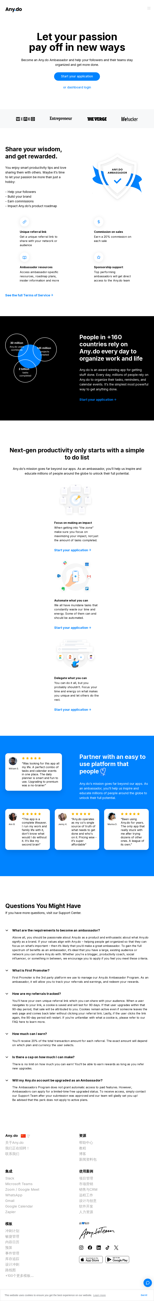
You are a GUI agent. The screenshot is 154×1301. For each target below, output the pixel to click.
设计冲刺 (12, 1266)
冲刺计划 (12, 1232)
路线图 (10, 1271)
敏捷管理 (12, 1238)
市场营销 (86, 1185)
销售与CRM (88, 1191)
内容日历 (12, 1243)
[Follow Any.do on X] (116, 1249)
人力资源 (86, 1213)
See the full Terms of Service (29, 295)
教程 (82, 1150)
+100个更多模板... (19, 1277)
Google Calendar (19, 1208)
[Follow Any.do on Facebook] (90, 1249)
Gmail (10, 1202)
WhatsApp (14, 1197)
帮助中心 (86, 1144)
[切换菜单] (149, 8)
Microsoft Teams (19, 1185)
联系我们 (12, 1155)
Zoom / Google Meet (22, 1191)
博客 (82, 1155)
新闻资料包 (88, 1161)
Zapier (10, 1213)
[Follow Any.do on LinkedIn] (99, 1249)
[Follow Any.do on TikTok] (107, 1249)
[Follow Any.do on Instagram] (81, 1249)
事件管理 (12, 1255)
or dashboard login (77, 87)
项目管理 (86, 1180)
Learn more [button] (99, 1295)
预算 (8, 1249)
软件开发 (86, 1208)
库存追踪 (12, 1260)
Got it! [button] (144, 1295)
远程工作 (86, 1197)
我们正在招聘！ (17, 1150)
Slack (9, 1180)
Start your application (77, 76)
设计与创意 (88, 1202)
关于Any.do (14, 1144)
